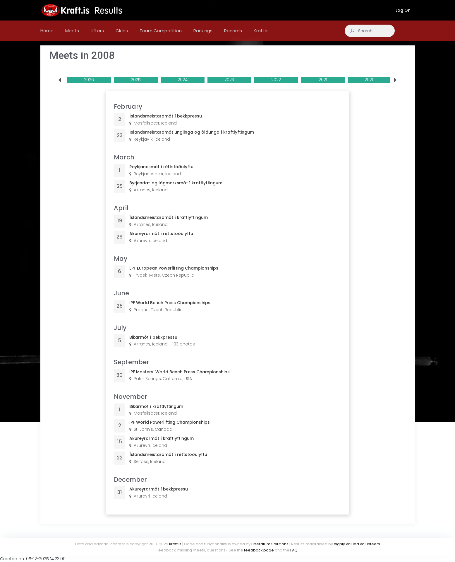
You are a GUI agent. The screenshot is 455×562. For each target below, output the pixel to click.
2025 (136, 85)
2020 (370, 85)
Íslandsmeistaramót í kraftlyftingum (168, 223)
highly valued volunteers (357, 543)
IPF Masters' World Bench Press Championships (179, 378)
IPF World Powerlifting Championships (169, 428)
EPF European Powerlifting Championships (173, 274)
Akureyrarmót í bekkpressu (158, 495)
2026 (89, 85)
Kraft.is (175, 543)
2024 (183, 85)
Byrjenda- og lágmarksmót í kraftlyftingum (175, 189)
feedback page (259, 550)
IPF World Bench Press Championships (169, 308)
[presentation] (59, 86)
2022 (276, 85)
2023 (229, 85)
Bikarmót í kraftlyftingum (156, 412)
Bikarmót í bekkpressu (153, 343)
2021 (323, 85)
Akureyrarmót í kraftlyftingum (161, 444)
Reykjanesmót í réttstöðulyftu (161, 173)
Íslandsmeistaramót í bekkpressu (165, 122)
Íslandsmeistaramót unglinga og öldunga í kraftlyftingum (191, 138)
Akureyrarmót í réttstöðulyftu (161, 239)
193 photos (183, 350)
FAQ (294, 550)
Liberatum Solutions (270, 543)
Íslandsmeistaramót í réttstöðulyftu (168, 460)
